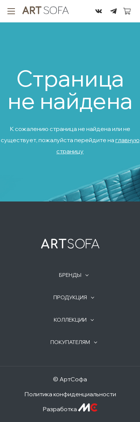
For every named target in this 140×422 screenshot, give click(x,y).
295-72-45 (83, 11)
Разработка (70, 409)
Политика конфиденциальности (70, 394)
